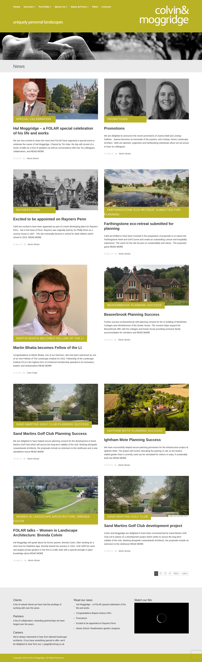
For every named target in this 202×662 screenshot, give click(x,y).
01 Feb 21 (108, 551)
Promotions (117, 119)
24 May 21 (18, 560)
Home (16, 6)
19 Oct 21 (108, 340)
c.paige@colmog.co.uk (53, 644)
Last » (185, 573)
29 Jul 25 (17, 158)
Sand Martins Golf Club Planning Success (52, 424)
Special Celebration (33, 119)
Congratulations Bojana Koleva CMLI (94, 613)
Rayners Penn (28, 209)
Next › (176, 573)
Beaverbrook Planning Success (134, 305)
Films (95, 6)
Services (29, 6)
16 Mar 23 (108, 254)
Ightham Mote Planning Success (134, 430)
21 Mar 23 (17, 244)
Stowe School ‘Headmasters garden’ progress (98, 628)
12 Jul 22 (17, 373)
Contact (106, 6)
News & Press (80, 6)
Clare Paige (32, 373)
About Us (61, 6)
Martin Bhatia (33, 158)
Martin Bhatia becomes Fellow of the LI (50, 338)
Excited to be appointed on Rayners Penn (96, 623)
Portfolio (45, 6)
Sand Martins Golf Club (127, 516)
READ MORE (37, 151)
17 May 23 (109, 153)
